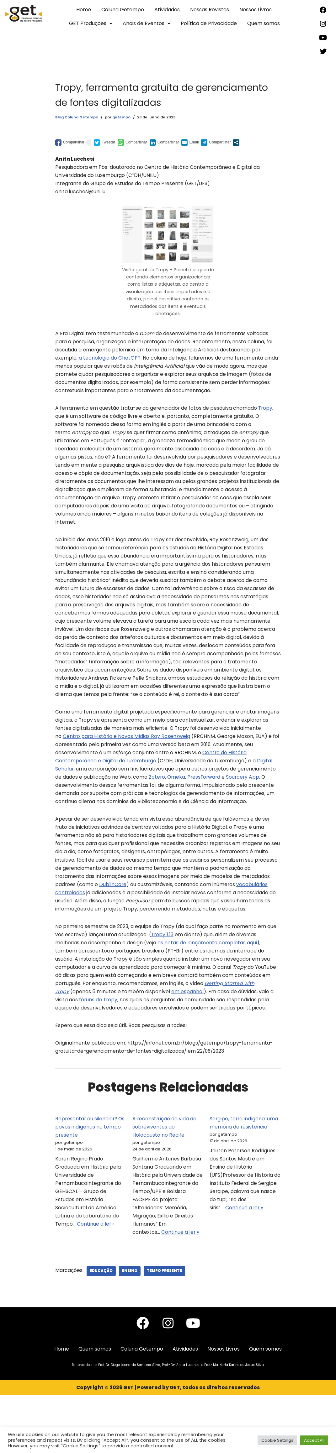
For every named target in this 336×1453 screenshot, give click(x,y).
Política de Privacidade (209, 23)
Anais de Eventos (146, 23)
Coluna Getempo (122, 9)
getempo (121, 117)
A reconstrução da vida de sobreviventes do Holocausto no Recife (164, 1179)
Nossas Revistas (209, 9)
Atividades (167, 9)
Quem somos (263, 23)
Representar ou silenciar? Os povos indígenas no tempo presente (90, 1179)
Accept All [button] (314, 1440)
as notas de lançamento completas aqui (207, 990)
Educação (101, 1328)
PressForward (127, 818)
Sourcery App (167, 818)
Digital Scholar (77, 800)
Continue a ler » (96, 1280)
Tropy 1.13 (163, 981)
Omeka (99, 818)
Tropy (267, 415)
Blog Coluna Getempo (76, 117)
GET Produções (90, 23)
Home (83, 9)
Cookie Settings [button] (277, 1440)
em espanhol (188, 1041)
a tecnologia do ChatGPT (110, 363)
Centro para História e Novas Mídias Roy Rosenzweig (158, 767)
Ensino (130, 1328)
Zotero (79, 818)
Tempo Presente (165, 1328)
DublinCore (113, 929)
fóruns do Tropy (98, 1049)
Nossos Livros (255, 9)
